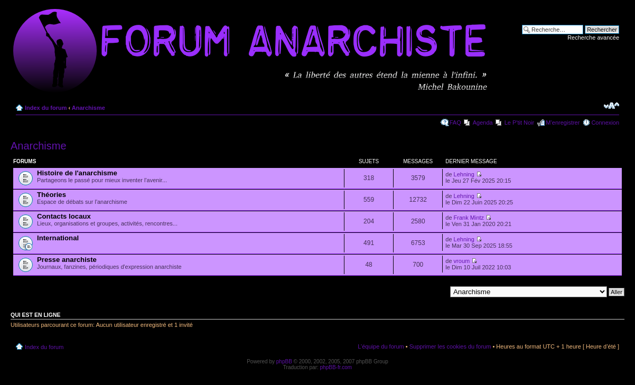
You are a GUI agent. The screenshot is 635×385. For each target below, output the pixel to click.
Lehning (464, 174)
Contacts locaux (64, 216)
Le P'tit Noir (520, 122)
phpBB (284, 361)
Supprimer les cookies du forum (450, 346)
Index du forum (46, 108)
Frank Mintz (469, 217)
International (58, 238)
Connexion (605, 122)
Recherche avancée (593, 37)
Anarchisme (88, 108)
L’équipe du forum (381, 346)
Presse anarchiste (67, 260)
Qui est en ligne (36, 315)
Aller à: (437, 291)
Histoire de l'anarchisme (77, 173)
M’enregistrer (563, 122)
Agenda (483, 122)
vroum (462, 261)
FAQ (455, 122)
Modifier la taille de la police (611, 105)
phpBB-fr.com (336, 367)
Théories (51, 195)
